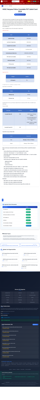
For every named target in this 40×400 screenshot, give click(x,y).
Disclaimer (18, 382)
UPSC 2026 (8, 376)
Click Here (28, 222)
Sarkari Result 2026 (8, 377)
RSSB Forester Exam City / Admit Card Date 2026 (10, 278)
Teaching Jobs (29, 376)
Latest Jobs (7, 3)
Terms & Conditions (28, 382)
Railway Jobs (13, 376)
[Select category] (14, 1)
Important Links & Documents (20, 14)
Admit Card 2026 (13, 377)
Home (4, 3)
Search (21, 1)
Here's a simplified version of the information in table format (13, 41)
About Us (10, 382)
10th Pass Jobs (34, 376)
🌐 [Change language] (31, 1)
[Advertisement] (20, 23)
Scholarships (20, 313)
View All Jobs (35, 337)
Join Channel (29, 236)
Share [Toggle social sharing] (2, 200)
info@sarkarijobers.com (6, 326)
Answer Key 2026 (19, 377)
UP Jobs (24, 377)
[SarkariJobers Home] (4, 1)
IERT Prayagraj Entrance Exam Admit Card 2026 (10, 266)
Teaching (20, 315)
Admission (20, 3)
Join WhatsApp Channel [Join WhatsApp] (6, 333)
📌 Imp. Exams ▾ (28, 3)
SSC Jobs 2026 (4, 376)
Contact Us (14, 382)
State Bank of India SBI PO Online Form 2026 (8, 352)
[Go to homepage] (2, 6)
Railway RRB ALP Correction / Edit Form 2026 (8, 356)
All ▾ (35, 3)
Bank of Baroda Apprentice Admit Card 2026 (30, 272)
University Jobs (32, 315)
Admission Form (7, 306)
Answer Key (17, 3)
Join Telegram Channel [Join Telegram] (6, 330)
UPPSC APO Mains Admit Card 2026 (30, 266)
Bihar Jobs (27, 377)
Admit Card (13, 3)
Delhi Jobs (36, 377)
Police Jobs (20, 376)
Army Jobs (24, 376)
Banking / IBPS (8, 308)
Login (29, 1)
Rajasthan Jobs (32, 377)
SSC (32, 313)
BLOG (20, 308)
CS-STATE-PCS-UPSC (32, 308)
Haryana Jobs (7, 378)
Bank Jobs (17, 376)
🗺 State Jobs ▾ (32, 3)
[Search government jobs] (18, 1)
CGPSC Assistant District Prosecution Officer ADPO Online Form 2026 (12, 340)
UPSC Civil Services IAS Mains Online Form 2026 (9, 348)
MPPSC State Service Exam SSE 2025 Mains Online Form (10, 344)
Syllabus (24, 3)
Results (10, 3)
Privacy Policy (22, 382)
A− (38, 1)
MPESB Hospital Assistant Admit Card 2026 (10, 272)
